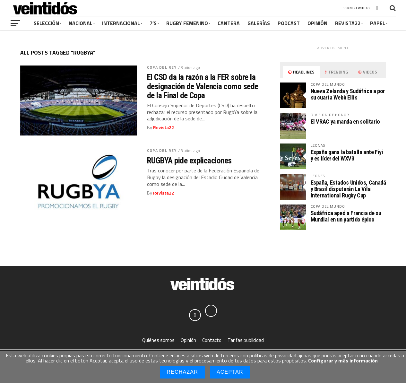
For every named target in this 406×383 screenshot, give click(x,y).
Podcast (289, 23)
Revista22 (347, 23)
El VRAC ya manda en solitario (345, 121)
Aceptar (230, 372)
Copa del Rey (162, 67)
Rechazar (182, 372)
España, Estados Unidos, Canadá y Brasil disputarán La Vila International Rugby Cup (348, 189)
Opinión (317, 23)
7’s (153, 23)
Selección (46, 23)
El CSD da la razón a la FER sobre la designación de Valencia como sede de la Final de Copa (202, 86)
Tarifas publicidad (246, 341)
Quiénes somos (158, 341)
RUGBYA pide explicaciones (189, 160)
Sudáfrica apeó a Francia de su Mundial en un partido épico (346, 216)
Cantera (229, 23)
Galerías (258, 23)
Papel (377, 23)
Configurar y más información (343, 360)
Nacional (80, 23)
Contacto (211, 341)
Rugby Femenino (187, 23)
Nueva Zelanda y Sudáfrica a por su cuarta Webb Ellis (348, 94)
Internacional (121, 23)
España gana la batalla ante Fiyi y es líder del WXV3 (347, 155)
